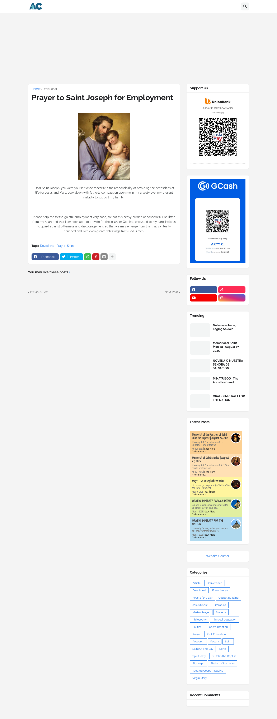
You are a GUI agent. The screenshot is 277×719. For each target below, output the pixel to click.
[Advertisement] (138, 48)
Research (198, 641)
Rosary (214, 641)
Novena (221, 612)
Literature (219, 605)
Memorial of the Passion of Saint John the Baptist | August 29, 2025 (210, 436)
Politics (196, 626)
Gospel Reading (229, 597)
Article (196, 583)
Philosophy (199, 619)
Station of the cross (223, 663)
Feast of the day (202, 597)
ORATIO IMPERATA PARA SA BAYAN (211, 500)
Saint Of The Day (202, 648)
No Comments (199, 451)
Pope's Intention (217, 626)
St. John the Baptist (224, 656)
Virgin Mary (199, 678)
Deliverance (214, 583)
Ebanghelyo (220, 590)
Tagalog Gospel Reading (207, 670)
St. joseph (198, 663)
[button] (245, 6)
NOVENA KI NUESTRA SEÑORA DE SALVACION (228, 364)
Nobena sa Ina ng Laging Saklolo (224, 327)
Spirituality (199, 656)
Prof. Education (216, 634)
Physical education (224, 619)
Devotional (50, 88)
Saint (70, 245)
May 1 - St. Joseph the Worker (208, 481)
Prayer (60, 245)
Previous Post (39, 292)
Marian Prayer (201, 612)
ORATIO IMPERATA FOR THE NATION (229, 398)
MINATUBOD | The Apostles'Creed (225, 380)
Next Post (171, 292)
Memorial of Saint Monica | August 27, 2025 (226, 346)
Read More (209, 448)
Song (222, 648)
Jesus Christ (199, 605)
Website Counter (217, 556)
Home (36, 88)
